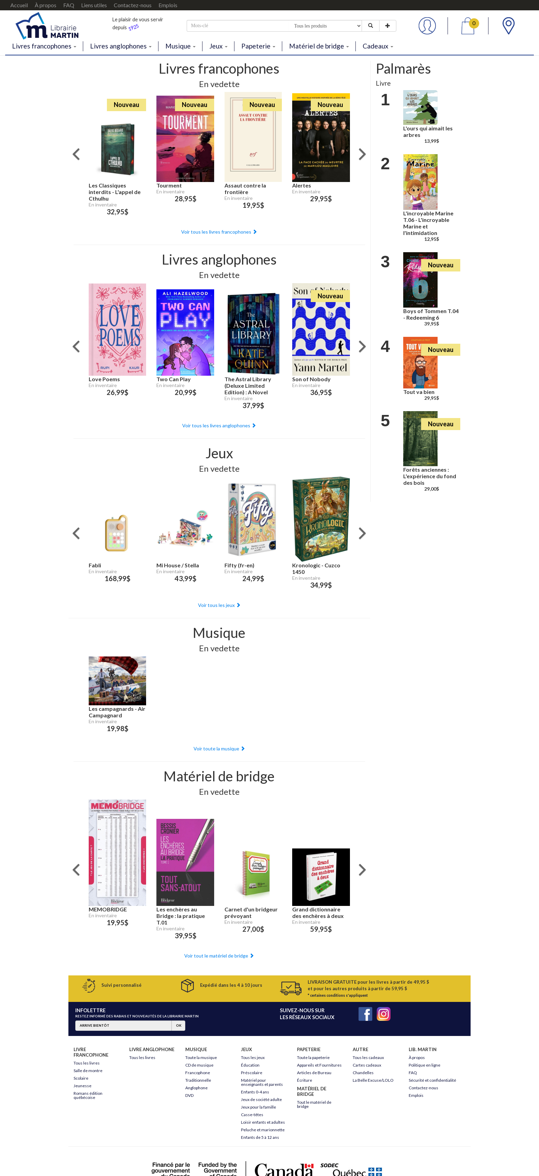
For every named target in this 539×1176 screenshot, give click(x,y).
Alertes (301, 185)
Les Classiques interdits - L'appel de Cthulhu (115, 192)
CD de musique (199, 1065)
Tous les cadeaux (368, 1057)
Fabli (95, 565)
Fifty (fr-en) (239, 565)
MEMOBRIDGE (108, 909)
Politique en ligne (424, 1065)
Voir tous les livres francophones (219, 232)
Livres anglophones (121, 46)
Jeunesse (82, 1085)
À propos (45, 5)
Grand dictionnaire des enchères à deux (318, 912)
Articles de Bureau (314, 1072)
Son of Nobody (311, 379)
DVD (189, 1095)
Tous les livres (87, 1063)
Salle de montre (88, 1070)
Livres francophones (44, 46)
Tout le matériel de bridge (314, 1104)
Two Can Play (173, 379)
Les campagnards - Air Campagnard (117, 711)
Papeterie (258, 46)
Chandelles (363, 1072)
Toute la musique (201, 1057)
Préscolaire (251, 1072)
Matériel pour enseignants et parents (262, 1082)
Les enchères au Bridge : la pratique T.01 (180, 916)
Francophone (197, 1072)
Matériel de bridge (319, 46)
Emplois (167, 5)
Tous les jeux (253, 1057)
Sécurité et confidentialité (432, 1080)
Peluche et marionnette (263, 1129)
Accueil (19, 5)
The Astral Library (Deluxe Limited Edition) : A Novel (247, 385)
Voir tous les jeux (219, 605)
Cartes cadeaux (367, 1065)
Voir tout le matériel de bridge (219, 956)
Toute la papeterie (313, 1057)
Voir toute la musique (219, 748)
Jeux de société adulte (261, 1099)
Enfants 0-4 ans (255, 1091)
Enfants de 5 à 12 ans (260, 1137)
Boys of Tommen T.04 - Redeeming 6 (431, 314)
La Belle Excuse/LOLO (373, 1080)
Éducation (250, 1065)
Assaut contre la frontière (245, 188)
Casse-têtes (252, 1114)
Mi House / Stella (177, 565)
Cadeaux (378, 46)
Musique (180, 46)
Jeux (218, 46)
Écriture (304, 1080)
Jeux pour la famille (258, 1107)
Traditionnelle (198, 1080)
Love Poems (104, 379)
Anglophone (196, 1087)
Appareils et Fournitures (319, 1065)
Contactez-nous (133, 5)
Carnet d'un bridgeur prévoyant (251, 912)
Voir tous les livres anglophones (219, 425)
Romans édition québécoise (88, 1095)
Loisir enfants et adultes (263, 1122)
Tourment (169, 185)
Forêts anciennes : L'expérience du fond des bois (429, 476)
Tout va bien (418, 391)
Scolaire (81, 1078)
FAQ (68, 5)
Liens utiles (94, 5)
